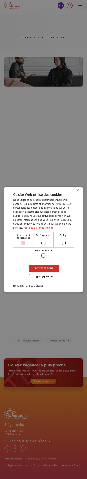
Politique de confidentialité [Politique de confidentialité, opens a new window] (38, 227)
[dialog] (43, 240)
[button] (28, 286)
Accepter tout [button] (44, 268)
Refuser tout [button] (44, 277)
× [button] (77, 190)
